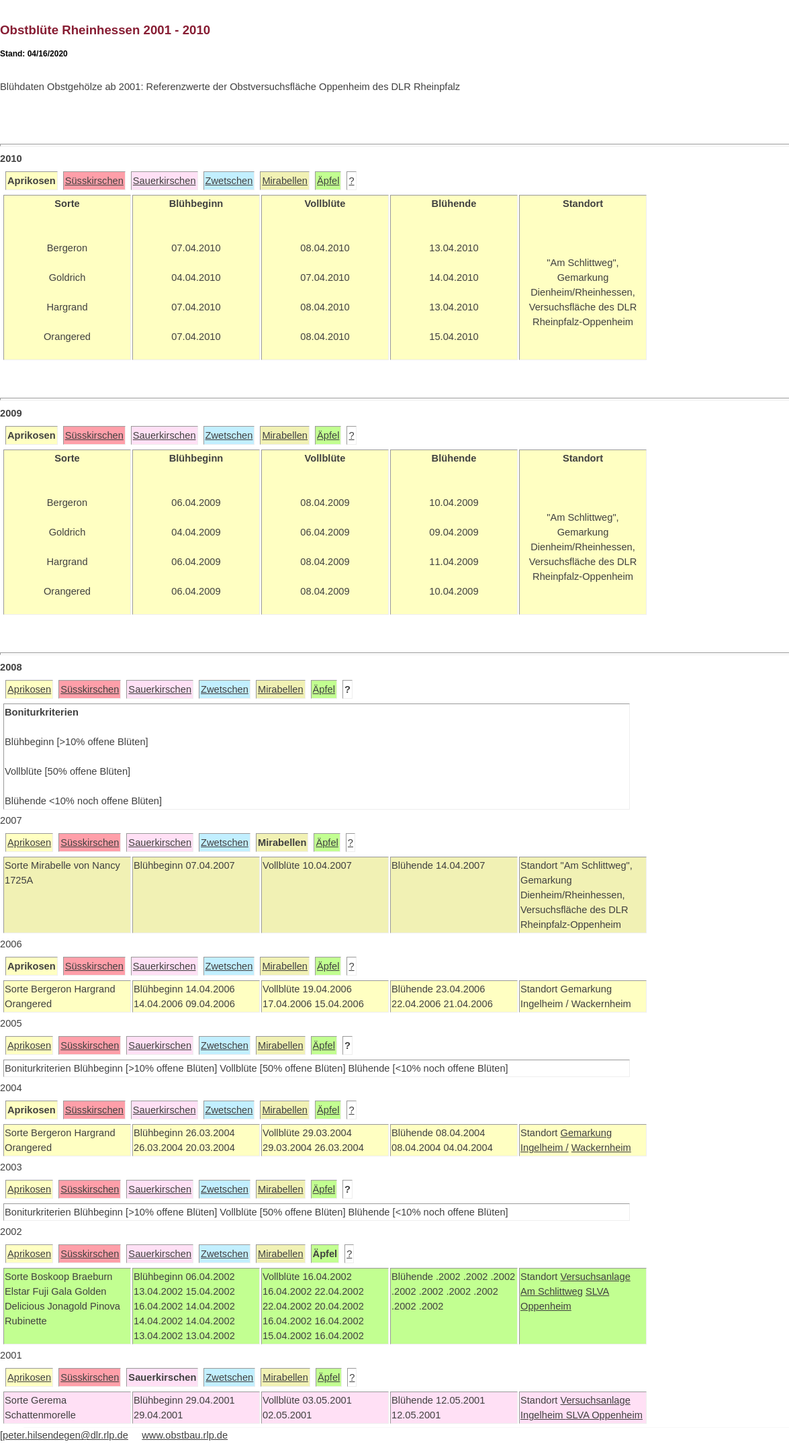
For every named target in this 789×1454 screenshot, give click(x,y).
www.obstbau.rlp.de (185, 1435)
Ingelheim (543, 1415)
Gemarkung (586, 1132)
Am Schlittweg (551, 1291)
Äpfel (328, 180)
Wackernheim (601, 1147)
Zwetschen (229, 180)
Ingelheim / (544, 1147)
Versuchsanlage (595, 1276)
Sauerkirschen (164, 180)
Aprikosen (29, 689)
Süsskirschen (94, 180)
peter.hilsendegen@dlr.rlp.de (65, 1435)
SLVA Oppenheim (604, 1415)
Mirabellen (285, 180)
